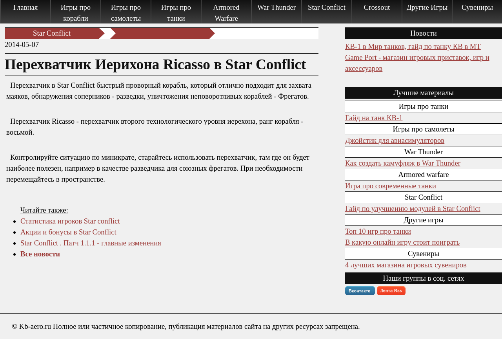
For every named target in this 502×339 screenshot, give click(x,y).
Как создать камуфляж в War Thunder (402, 163)
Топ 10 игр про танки (378, 231)
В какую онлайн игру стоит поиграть (402, 242)
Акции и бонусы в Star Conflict (68, 232)
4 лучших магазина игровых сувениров (406, 265)
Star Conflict (327, 7)
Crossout (377, 7)
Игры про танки (176, 12)
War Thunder (276, 7)
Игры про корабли (76, 12)
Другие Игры (427, 7)
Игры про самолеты (126, 12)
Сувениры (477, 7)
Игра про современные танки (390, 186)
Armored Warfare (226, 12)
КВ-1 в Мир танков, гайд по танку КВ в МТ (413, 46)
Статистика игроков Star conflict (70, 221)
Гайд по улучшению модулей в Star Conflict (412, 208)
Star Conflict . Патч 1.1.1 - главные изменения (90, 243)
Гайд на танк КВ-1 (373, 118)
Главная (25, 7)
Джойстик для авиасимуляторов (394, 140)
